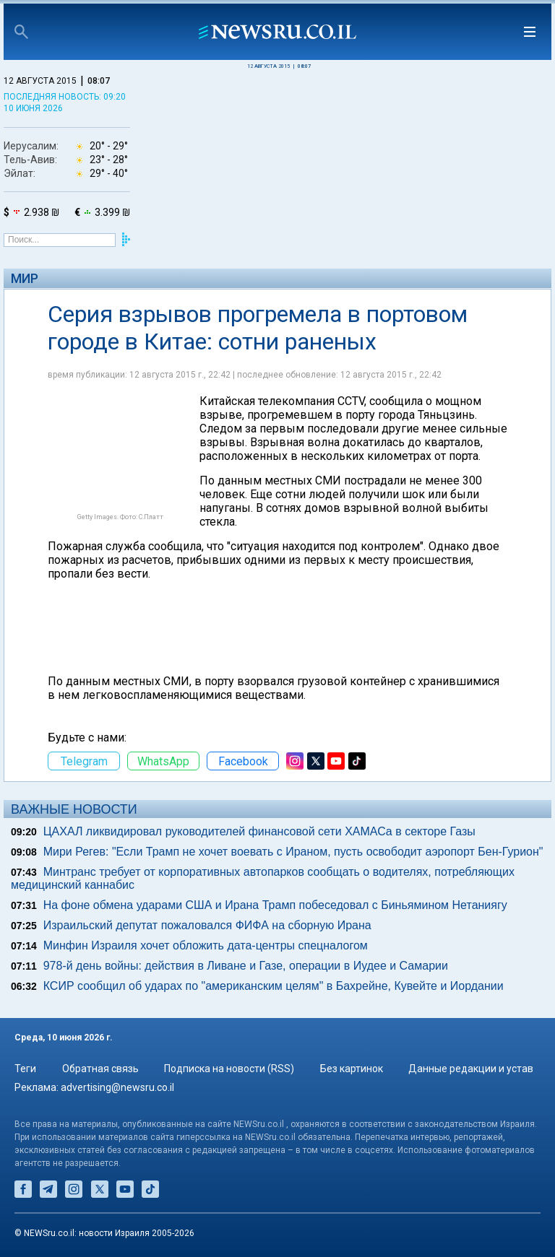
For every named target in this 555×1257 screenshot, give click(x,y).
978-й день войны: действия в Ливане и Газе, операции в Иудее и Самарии (245, 966)
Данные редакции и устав (470, 1068)
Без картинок (351, 1068)
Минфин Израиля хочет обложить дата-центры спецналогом (205, 945)
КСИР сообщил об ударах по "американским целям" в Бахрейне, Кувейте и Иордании (273, 986)
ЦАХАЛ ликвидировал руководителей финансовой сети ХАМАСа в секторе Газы (259, 831)
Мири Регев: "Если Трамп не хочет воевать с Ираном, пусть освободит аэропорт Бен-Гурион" (293, 851)
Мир (24, 278)
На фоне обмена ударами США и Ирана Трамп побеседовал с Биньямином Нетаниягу (275, 905)
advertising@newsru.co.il (117, 1087)
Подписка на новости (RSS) (229, 1068)
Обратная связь (100, 1068)
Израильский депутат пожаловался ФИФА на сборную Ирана (207, 925)
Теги (25, 1068)
